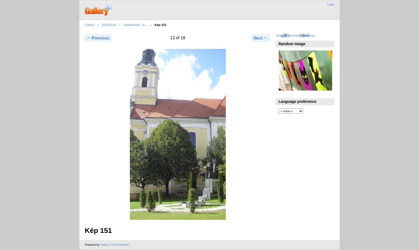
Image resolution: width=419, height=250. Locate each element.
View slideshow (304, 35)
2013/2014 (109, 24)
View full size (285, 35)
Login (331, 4)
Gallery (90, 24)
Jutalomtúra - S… (135, 24)
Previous (98, 38)
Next (261, 38)
